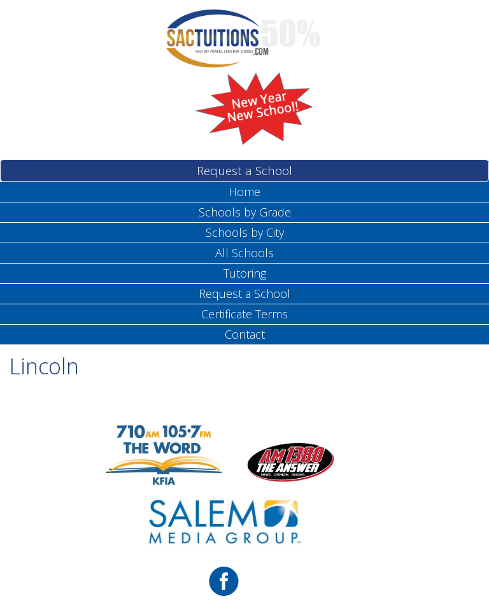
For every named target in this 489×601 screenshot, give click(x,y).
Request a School (244, 170)
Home (244, 191)
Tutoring (244, 273)
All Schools (244, 252)
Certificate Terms (244, 314)
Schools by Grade (245, 212)
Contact (245, 334)
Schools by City (245, 232)
